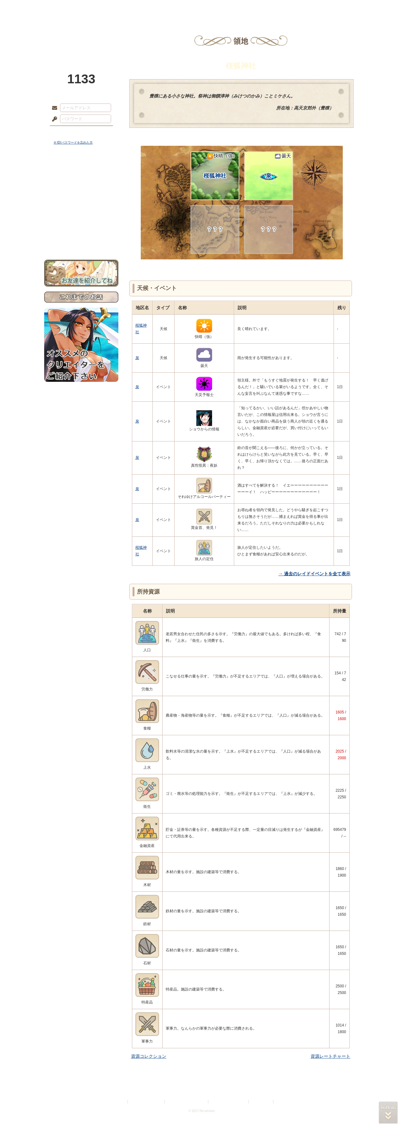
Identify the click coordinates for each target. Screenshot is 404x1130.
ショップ (291, 8)
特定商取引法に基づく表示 (187, 1101)
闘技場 (337, 8)
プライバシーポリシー (146, 1101)
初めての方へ (81, 228)
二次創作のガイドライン (228, 1101)
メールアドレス (53, 108)
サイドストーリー (81, 183)
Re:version (284, 1101)
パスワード (53, 119)
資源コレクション (148, 1056)
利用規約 (119, 1101)
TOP (67, 8)
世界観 (81, 172)
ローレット (157, 8)
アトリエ (202, 8)
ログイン (66, 132)
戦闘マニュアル (81, 219)
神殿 (112, 8)
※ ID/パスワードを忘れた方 (73, 142)
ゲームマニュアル (81, 194)
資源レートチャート (330, 1056)
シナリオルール (81, 204)
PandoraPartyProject (81, 34)
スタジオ (246, 8)
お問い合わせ (81, 240)
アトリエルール (81, 212)
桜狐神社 (220, 166)
